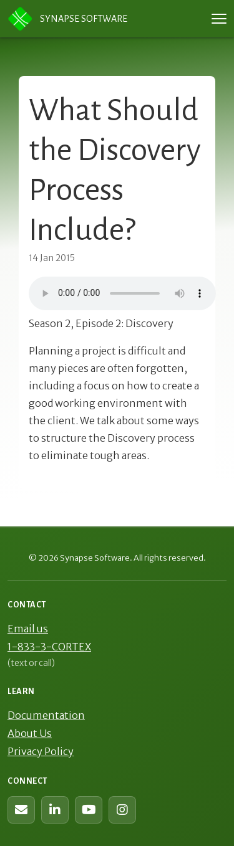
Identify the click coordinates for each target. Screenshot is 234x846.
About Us (29, 733)
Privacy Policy (40, 751)
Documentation (46, 715)
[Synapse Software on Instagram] (122, 810)
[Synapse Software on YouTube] (88, 810)
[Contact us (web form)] (21, 810)
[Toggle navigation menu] (219, 19)
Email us (27, 628)
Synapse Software (67, 18)
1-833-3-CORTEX (49, 646)
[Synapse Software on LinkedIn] (55, 810)
